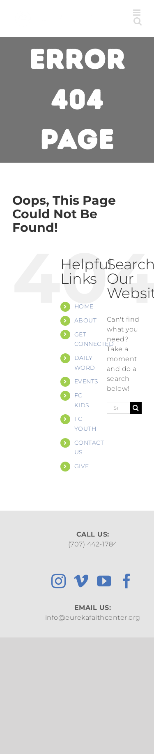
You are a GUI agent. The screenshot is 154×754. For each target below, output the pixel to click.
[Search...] (118, 408)
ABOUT (85, 320)
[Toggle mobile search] (137, 21)
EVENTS (86, 381)
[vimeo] (81, 581)
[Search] (136, 408)
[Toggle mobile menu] (137, 12)
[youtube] (104, 581)
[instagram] (58, 581)
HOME (84, 306)
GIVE (81, 466)
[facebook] (127, 581)
